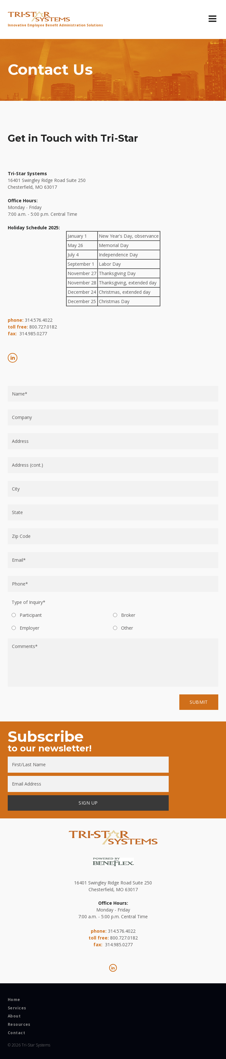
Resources (19, 1024)
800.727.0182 (43, 327)
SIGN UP (88, 803)
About (14, 1016)
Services (17, 1008)
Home (14, 999)
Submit (199, 702)
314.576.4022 (38, 320)
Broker (128, 615)
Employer (29, 628)
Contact (16, 1033)
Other (127, 628)
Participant (31, 615)
